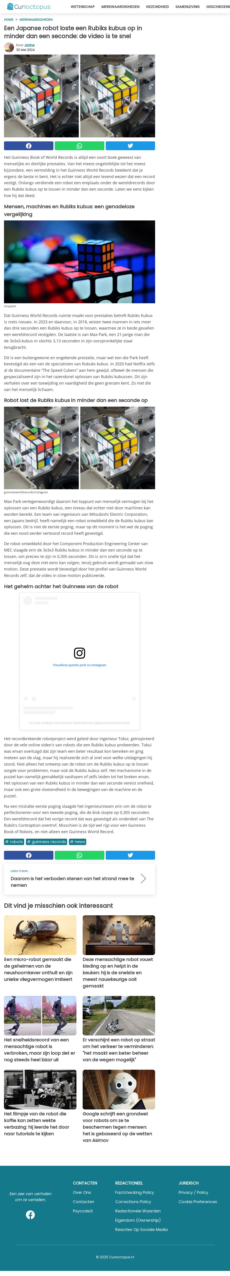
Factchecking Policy (134, 1192)
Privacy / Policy (193, 1192)
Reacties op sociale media (141, 1229)
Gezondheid (157, 6)
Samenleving (187, 6)
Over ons (82, 1192)
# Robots (14, 841)
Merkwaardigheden (120, 6)
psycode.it (83, 1211)
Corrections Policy (133, 1201)
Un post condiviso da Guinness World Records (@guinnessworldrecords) (79, 723)
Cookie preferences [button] (198, 1201)
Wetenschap (83, 6)
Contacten (83, 1201)
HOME (8, 19)
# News (77, 841)
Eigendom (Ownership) (138, 1220)
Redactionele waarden (138, 1211)
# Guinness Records (46, 841)
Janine (29, 45)
